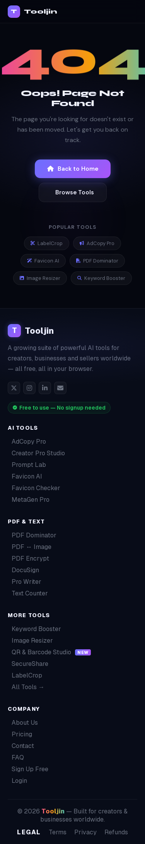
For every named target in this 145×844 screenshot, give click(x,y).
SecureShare (28, 664)
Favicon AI (43, 260)
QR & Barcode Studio (49, 652)
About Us (23, 723)
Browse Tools (74, 192)
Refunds (116, 832)
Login (17, 781)
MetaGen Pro (28, 500)
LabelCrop (47, 243)
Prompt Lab (27, 465)
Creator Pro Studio (36, 453)
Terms (58, 832)
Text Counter (28, 593)
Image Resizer (40, 278)
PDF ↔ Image (29, 547)
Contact (21, 746)
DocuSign (23, 570)
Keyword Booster (101, 278)
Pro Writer (24, 582)
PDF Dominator (97, 260)
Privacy (85, 832)
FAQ (16, 757)
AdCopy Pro (97, 243)
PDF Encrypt (28, 558)
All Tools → (26, 687)
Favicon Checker (34, 488)
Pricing (20, 734)
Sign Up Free (28, 769)
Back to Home (72, 169)
